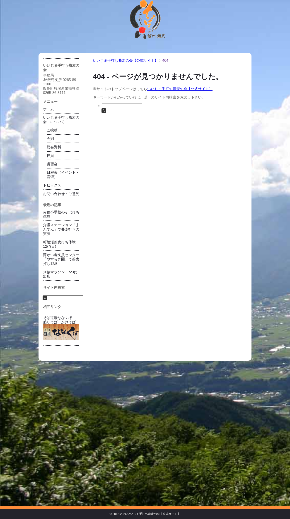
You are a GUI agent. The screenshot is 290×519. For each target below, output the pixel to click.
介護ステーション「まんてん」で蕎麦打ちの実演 (61, 229)
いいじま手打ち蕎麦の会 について (61, 120)
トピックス (52, 185)
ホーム (48, 109)
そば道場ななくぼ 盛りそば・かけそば (61, 328)
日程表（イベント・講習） (63, 175)
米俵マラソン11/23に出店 (60, 274)
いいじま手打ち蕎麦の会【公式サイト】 (180, 89)
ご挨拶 (52, 130)
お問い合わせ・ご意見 (61, 194)
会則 (50, 139)
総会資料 (54, 147)
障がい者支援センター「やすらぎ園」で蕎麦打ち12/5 (61, 259)
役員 (50, 156)
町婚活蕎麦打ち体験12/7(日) (59, 244)
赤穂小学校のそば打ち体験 (61, 214)
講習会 (52, 164)
